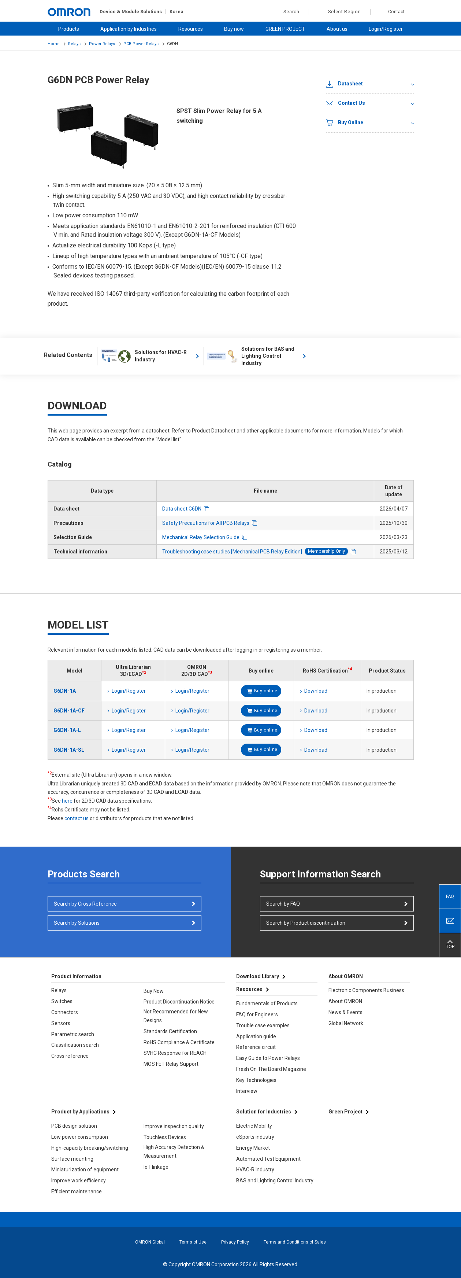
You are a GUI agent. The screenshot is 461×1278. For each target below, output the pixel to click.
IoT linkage (156, 1167)
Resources (190, 29)
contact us (76, 818)
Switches (62, 1001)
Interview (246, 1091)
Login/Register (386, 29)
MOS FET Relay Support (171, 1064)
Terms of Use (193, 1242)
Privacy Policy (235, 1242)
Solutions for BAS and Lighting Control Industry (250, 356)
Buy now (234, 29)
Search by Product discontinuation (305, 923)
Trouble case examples (263, 1025)
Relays (74, 43)
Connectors (64, 1012)
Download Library (257, 976)
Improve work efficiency (78, 1180)
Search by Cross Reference (85, 904)
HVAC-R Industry (255, 1169)
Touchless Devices (165, 1137)
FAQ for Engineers (257, 1014)
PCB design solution (74, 1126)
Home (54, 43)
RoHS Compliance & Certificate (179, 1042)
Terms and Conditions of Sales (295, 1242)
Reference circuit (256, 1047)
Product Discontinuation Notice (179, 1002)
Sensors (60, 1023)
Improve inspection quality (174, 1126)
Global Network (345, 1023)
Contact (396, 11)
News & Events (345, 1012)
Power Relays (102, 43)
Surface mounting (72, 1159)
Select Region (344, 11)
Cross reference (70, 1056)
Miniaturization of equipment (85, 1169)
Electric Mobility (254, 1126)
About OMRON (345, 1001)
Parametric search (72, 1034)
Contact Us (345, 103)
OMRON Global (150, 1242)
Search (288, 12)
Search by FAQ (283, 904)
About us (337, 29)
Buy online (266, 690)
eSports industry (255, 1137)
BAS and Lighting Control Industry (274, 1180)
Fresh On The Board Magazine (271, 1069)
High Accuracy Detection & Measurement (174, 1151)
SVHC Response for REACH (175, 1053)
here (67, 801)
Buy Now (154, 991)
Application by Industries (128, 29)
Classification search (75, 1045)
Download (315, 691)
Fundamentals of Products (267, 1003)
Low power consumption (79, 1137)
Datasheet (344, 84)
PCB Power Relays (141, 43)
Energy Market (253, 1148)
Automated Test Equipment (268, 1159)
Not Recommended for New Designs (176, 1016)
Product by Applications (80, 1112)
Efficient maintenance (76, 1191)
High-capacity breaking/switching (89, 1148)
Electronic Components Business (366, 990)
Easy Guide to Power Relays (268, 1058)
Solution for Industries (263, 1112)
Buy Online (344, 122)
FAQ (450, 896)
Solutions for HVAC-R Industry (144, 356)
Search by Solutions (77, 923)
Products (68, 29)
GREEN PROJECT (285, 29)
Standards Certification (170, 1031)
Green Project (345, 1112)
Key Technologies (256, 1080)
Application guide (256, 1036)
